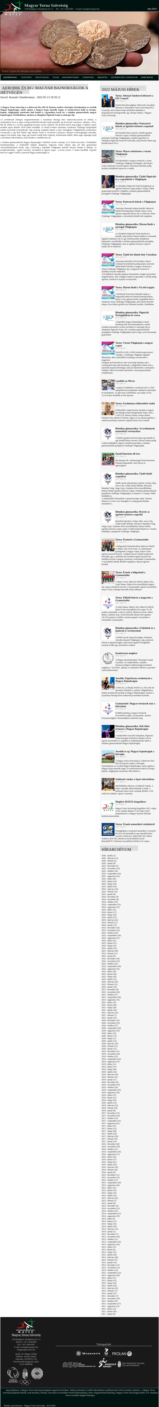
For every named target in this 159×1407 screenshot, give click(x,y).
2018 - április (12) (109, 1103)
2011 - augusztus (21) (111, 1306)
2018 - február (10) (109, 1108)
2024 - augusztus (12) (111, 907)
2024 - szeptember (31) (111, 904)
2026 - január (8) (109, 863)
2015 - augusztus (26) (111, 1185)
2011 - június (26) (109, 1311)
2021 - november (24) (111, 992)
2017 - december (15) (111, 1113)
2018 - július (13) (109, 1095)
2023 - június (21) (109, 943)
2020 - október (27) (110, 1025)
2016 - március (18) (110, 1167)
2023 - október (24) (110, 933)
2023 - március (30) (110, 951)
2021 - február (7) (109, 1015)
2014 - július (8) (108, 1218)
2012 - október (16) (110, 1270)
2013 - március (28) (110, 1257)
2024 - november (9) (110, 899)
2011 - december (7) (110, 1296)
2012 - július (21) (109, 1278)
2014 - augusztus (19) (111, 1216)
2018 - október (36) (110, 1087)
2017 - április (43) (109, 1134)
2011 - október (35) (110, 1301)
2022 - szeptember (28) (111, 966)
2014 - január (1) (109, 1231)
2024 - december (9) (110, 897)
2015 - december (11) (110, 1175)
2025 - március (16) (110, 889)
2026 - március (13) (110, 858)
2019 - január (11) (109, 1079)
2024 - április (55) (109, 917)
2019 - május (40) (109, 1069)
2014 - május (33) (109, 1224)
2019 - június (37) (109, 1067)
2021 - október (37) (110, 994)
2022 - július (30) (109, 971)
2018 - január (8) (109, 1110)
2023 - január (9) (109, 956)
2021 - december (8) (110, 989)
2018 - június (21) (109, 1097)
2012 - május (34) (109, 1283)
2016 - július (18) (109, 1157)
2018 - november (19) (111, 1085)
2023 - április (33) (109, 948)
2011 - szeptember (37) (111, 1303)
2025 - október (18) (110, 871)
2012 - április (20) (109, 1285)
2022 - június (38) (109, 974)
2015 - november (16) (111, 1177)
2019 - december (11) (110, 1051)
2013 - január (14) (109, 1262)
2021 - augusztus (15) (111, 1000)
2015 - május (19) (109, 1193)
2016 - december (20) (111, 1144)
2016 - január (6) (109, 1172)
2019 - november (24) (111, 1054)
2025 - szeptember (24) (111, 873)
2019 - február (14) (109, 1077)
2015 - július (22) (109, 1188)
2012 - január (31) (109, 1293)
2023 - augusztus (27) (111, 938)
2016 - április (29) (109, 1164)
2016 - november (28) (111, 1146)
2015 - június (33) (109, 1190)
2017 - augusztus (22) (111, 1123)
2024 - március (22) (110, 920)
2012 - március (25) (110, 1288)
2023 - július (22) (109, 940)
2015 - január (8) (109, 1203)
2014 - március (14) (110, 1229)
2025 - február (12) (109, 891)
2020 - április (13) (109, 1041)
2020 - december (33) (111, 1020)
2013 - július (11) (109, 1247)
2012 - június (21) (109, 1280)
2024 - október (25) (110, 902)
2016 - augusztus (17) (111, 1154)
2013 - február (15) (109, 1260)
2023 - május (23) (109, 946)
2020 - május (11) (109, 1038)
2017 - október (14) (110, 1118)
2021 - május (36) (109, 1007)
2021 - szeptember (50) (111, 997)
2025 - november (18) (111, 868)
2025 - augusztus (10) (111, 876)
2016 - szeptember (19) (111, 1152)
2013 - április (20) (109, 1255)
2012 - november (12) (111, 1267)
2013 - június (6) (108, 1249)
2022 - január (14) (109, 987)
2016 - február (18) (109, 1170)
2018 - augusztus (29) (111, 1092)
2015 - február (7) (109, 1200)
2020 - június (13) (109, 1036)
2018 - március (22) (110, 1105)
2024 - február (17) (109, 922)
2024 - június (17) (109, 912)
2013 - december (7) (110, 1234)
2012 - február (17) (109, 1291)
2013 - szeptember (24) (111, 1242)
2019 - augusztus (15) (111, 1061)
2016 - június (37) (109, 1159)
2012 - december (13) (111, 1265)
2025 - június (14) (109, 881)
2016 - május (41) (109, 1162)
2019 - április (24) (109, 1072)
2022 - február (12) (109, 984)
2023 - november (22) (111, 930)
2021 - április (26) (109, 1010)
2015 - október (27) (110, 1180)
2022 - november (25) (111, 961)
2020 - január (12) (109, 1049)
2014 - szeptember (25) (111, 1213)
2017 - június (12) (109, 1128)
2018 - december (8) (110, 1082)
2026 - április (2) (109, 855)
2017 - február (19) (109, 1139)
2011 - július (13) (109, 1309)
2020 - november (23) (111, 1023)
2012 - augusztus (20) (111, 1275)
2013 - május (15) (109, 1252)
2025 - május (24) (109, 884)
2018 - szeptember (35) (111, 1090)
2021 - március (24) (110, 1012)
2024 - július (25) (109, 909)
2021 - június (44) (109, 1005)
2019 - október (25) (110, 1056)
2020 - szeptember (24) (111, 1028)
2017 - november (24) (111, 1115)
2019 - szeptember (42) (111, 1059)
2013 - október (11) (110, 1239)
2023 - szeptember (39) (111, 935)
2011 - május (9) (108, 1314)
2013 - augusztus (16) (111, 1244)
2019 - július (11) (109, 1064)
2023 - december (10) (111, 927)
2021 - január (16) (109, 1018)
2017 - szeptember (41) (111, 1121)
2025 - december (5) (110, 866)
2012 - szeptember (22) (111, 1273)
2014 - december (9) (110, 1206)
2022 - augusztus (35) (111, 969)
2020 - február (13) (109, 1046)
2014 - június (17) (109, 1221)
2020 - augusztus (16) (111, 1030)
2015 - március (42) (110, 1198)
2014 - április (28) (109, 1226)
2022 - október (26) (110, 964)
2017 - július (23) (109, 1126)
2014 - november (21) (111, 1208)
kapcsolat (147, 77)
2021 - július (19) (109, 1002)
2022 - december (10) (111, 958)
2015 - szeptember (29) (111, 1182)
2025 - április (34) (109, 886)
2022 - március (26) (110, 982)
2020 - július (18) (109, 1033)
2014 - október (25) (110, 1211)
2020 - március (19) (110, 1043)
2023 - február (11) (109, 953)
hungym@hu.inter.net (26, 1349)
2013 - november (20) (111, 1237)
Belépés (152, 9)
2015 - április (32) (109, 1195)
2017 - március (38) (110, 1136)
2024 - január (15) (109, 925)
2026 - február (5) (109, 861)
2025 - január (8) (109, 894)
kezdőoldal (10, 77)
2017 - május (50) (109, 1131)
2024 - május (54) (109, 915)
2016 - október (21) (110, 1149)
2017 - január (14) (109, 1141)
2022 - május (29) (109, 976)
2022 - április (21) (109, 979)
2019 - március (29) (110, 1074)
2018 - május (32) (109, 1100)
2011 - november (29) (111, 1298)
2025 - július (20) (109, 879)
